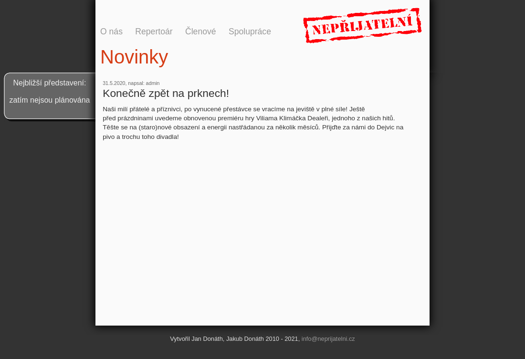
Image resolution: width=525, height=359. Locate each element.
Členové (200, 31)
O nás (111, 31)
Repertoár (153, 31)
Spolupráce (250, 31)
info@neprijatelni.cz (328, 338)
